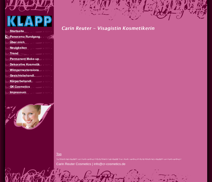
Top (59, 154)
